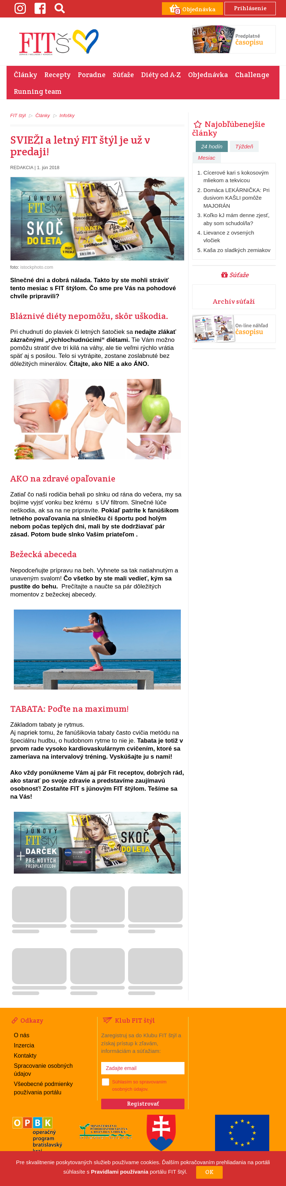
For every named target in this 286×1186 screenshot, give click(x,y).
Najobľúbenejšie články (228, 128)
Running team (37, 91)
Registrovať (143, 1103)
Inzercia (24, 1045)
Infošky (67, 115)
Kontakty (25, 1056)
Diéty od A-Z (161, 74)
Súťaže (123, 74)
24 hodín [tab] (211, 146)
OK (209, 1172)
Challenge (252, 74)
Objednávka (208, 74)
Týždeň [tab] (244, 146)
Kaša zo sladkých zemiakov (236, 250)
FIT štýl (18, 115)
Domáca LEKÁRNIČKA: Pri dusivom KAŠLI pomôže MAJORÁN (236, 198)
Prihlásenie (250, 8)
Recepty (57, 74)
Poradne (92, 74)
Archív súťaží (234, 301)
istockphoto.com (36, 267)
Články (25, 74)
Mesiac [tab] (206, 158)
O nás (21, 1035)
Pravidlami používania (119, 1172)
